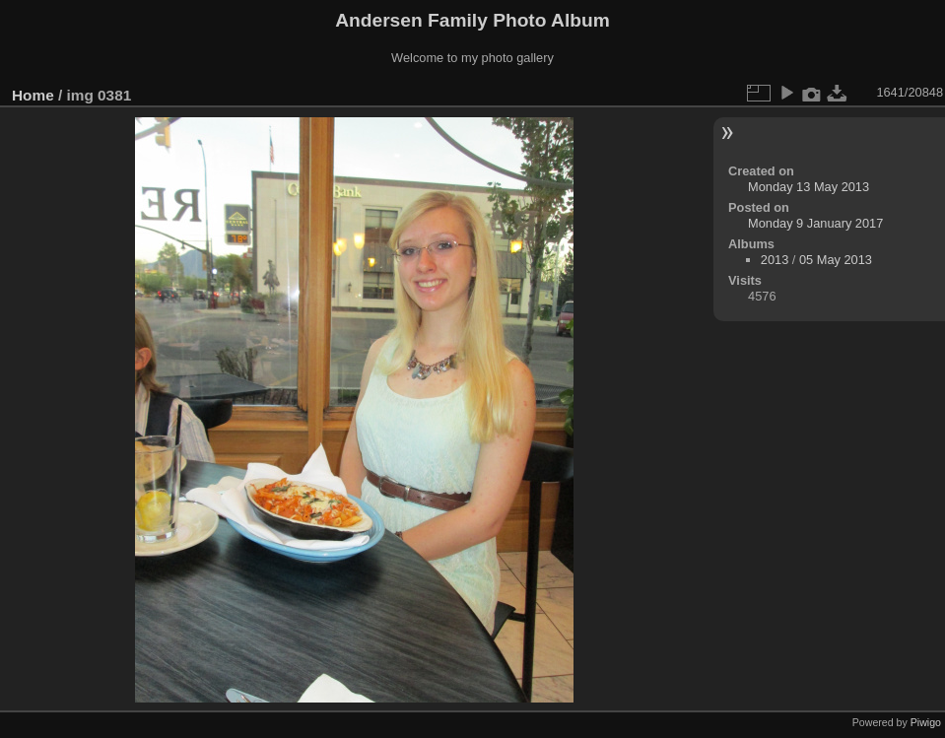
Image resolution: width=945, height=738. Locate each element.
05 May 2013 (835, 259)
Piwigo (926, 722)
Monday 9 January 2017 (815, 223)
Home (33, 95)
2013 (774, 259)
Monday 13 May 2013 (808, 186)
